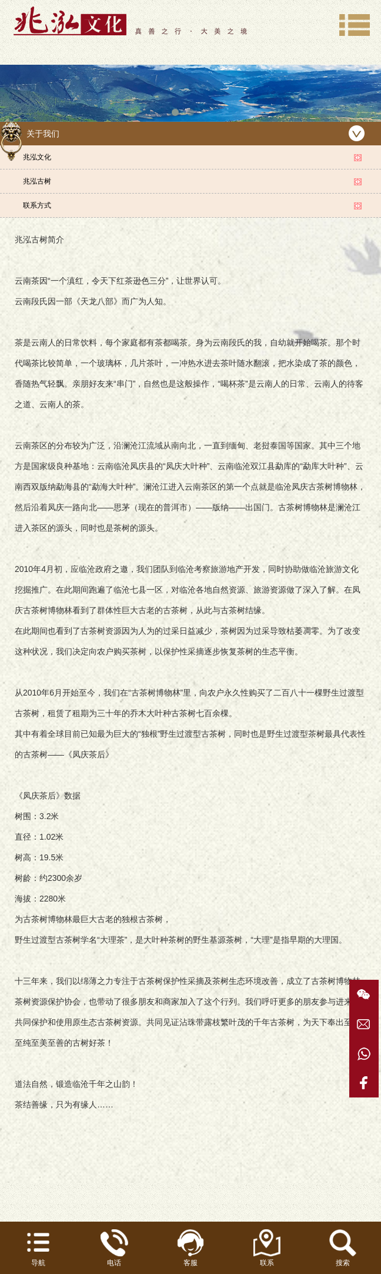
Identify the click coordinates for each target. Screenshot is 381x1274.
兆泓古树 (37, 181)
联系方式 (37, 205)
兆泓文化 (37, 157)
